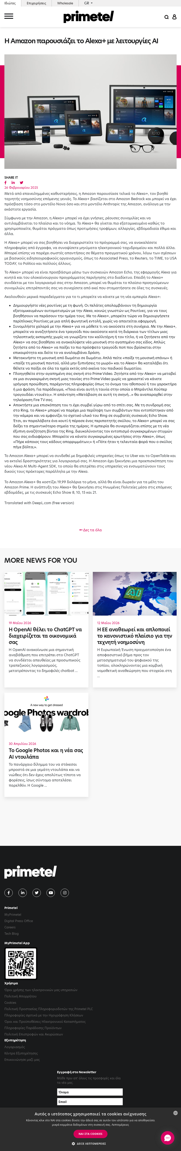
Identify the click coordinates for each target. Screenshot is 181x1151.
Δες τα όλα (90, 530)
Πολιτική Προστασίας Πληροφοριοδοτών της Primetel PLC (48, 1009)
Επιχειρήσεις (36, 3)
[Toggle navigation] (8, 17)
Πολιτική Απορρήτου (20, 996)
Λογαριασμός (14, 1047)
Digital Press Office (18, 921)
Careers (10, 927)
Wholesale (65, 3)
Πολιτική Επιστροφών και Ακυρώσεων (33, 1034)
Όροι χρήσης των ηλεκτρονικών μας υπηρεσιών (40, 990)
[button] (90, 1143)
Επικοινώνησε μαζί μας (22, 1060)
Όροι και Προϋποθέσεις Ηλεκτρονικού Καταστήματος (45, 1021)
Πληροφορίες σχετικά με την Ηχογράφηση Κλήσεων (43, 1015)
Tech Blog (11, 933)
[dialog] (90, 1129)
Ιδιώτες (10, 3)
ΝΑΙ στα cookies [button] (90, 1134)
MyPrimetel (12, 914)
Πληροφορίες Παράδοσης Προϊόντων (33, 1028)
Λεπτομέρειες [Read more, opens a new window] (120, 1125)
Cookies (10, 1002)
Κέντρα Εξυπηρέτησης (21, 1053)
